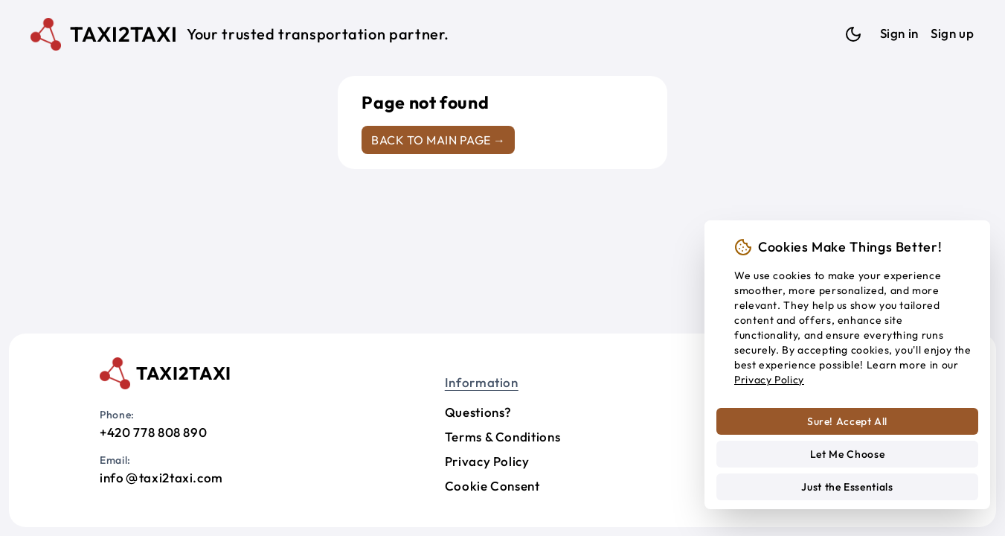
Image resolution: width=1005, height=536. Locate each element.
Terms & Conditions (503, 436)
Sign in (899, 33)
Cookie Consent (492, 486)
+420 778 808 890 (153, 432)
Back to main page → (438, 140)
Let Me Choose (847, 454)
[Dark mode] (853, 34)
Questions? (478, 412)
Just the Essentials (847, 487)
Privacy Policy (487, 461)
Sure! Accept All (847, 421)
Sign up (952, 33)
